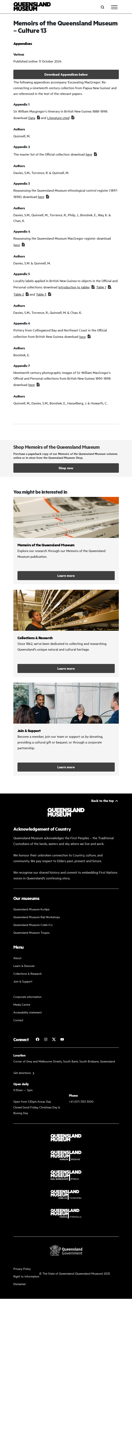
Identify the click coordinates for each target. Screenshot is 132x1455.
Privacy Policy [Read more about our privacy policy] (22, 1269)
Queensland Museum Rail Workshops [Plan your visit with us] (36, 917)
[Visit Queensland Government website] (66, 1250)
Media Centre (21, 1004)
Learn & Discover (24, 966)
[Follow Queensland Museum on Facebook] (37, 1039)
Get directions (22, 1073)
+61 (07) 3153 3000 (81, 1101)
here (89, 154)
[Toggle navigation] (114, 7)
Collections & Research (27, 973)
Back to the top (102, 800)
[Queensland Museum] (32, 7)
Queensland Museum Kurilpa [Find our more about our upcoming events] (31, 909)
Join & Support (22, 981)
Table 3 (41, 294)
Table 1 (101, 287)
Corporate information (27, 996)
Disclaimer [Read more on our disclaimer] (19, 1284)
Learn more (66, 575)
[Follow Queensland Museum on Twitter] (54, 1039)
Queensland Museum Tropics (31, 932)
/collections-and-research (66, 633)
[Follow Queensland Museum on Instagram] (46, 1039)
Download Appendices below (66, 74)
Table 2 (19, 294)
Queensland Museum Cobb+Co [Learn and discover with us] (33, 925)
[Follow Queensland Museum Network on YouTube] (62, 1039)
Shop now (66, 468)
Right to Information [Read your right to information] (26, 1276)
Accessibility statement (27, 1012)
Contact (18, 1020)
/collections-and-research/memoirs (66, 540)
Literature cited (58, 117)
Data (31, 117)
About (17, 958)
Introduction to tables (74, 287)
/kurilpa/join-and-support (66, 729)
